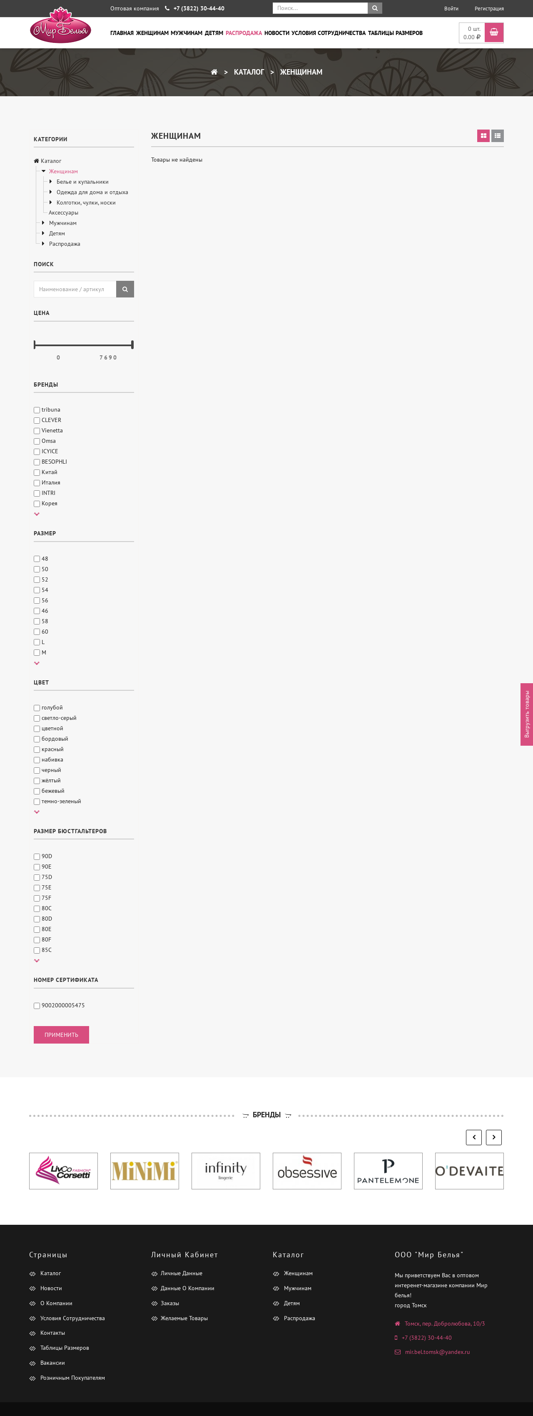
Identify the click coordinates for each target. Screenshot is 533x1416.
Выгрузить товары (527, 714)
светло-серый (55, 718)
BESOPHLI (50, 461)
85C (43, 950)
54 (41, 590)
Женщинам (152, 33)
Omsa (45, 441)
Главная (122, 33)
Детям (214, 33)
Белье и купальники (82, 181)
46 (41, 610)
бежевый (49, 790)
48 (41, 558)
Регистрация (489, 8)
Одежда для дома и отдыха (91, 192)
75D (43, 877)
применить (61, 1035)
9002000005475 (59, 1005)
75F (42, 898)
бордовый (51, 738)
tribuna (47, 409)
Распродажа (244, 33)
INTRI (44, 493)
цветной (48, 728)
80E (43, 929)
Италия (47, 482)
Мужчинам (186, 33)
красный (49, 749)
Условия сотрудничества (328, 33)
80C (43, 908)
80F (42, 939)
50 (41, 569)
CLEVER (47, 420)
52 (41, 579)
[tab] (483, 136)
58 (41, 621)
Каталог (248, 72)
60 (41, 631)
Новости (276, 33)
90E (43, 866)
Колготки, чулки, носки (85, 202)
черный (47, 770)
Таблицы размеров (395, 33)
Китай (45, 472)
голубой (48, 707)
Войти (451, 8)
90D (43, 856)
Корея (45, 503)
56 (41, 600)
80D (43, 918)
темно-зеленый (57, 801)
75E (43, 887)
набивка (48, 759)
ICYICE (46, 451)
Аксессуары (63, 212)
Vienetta (48, 430)
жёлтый (47, 780)
